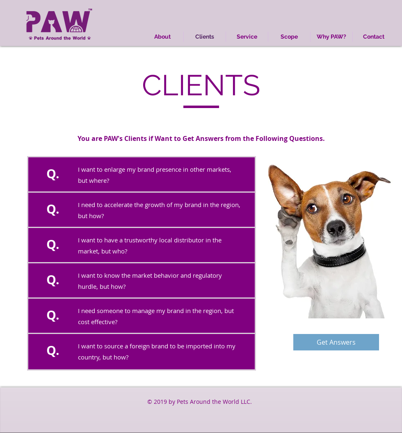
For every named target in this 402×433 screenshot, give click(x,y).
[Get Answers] (336, 342)
